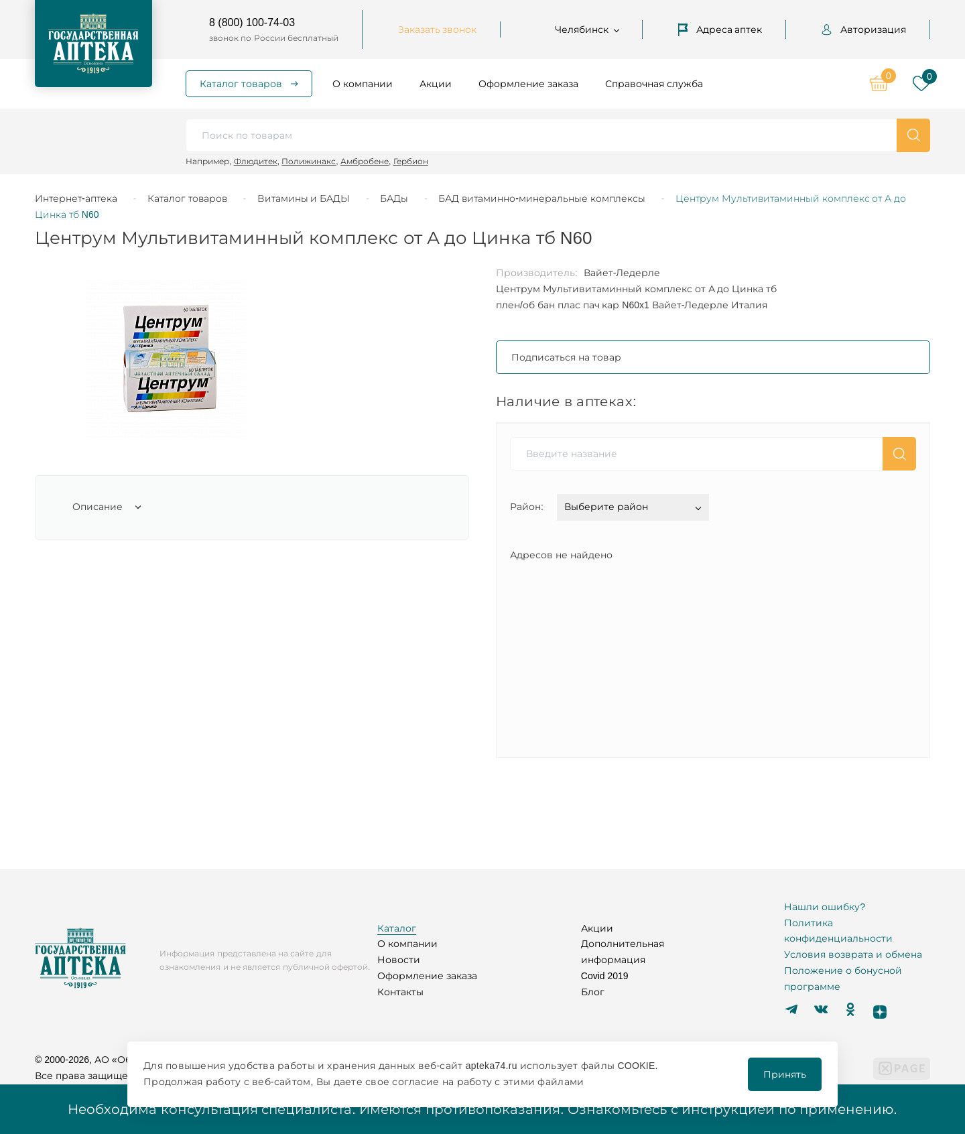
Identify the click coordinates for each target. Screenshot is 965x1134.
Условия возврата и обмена (853, 954)
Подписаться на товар (566, 357)
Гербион (410, 161)
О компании (362, 84)
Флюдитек (255, 161)
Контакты (400, 992)
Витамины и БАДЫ (303, 198)
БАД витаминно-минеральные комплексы (541, 198)
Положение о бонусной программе (843, 978)
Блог (592, 992)
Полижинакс (308, 161)
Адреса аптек (720, 29)
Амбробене (364, 161)
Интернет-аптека (76, 198)
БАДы (394, 198)
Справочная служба (654, 84)
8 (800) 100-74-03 (252, 22)
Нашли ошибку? (824, 907)
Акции (436, 84)
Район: (526, 507)
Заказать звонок (437, 29)
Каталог (396, 928)
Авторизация (864, 29)
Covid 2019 (605, 976)
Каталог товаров (241, 84)
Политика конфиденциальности (838, 931)
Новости (398, 960)
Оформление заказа (528, 84)
